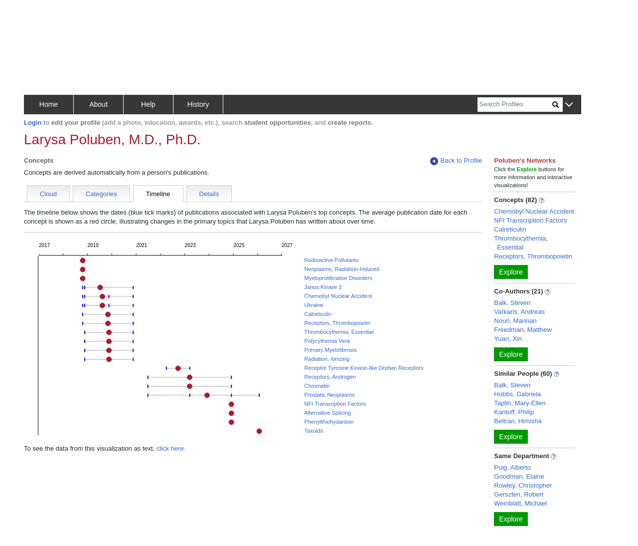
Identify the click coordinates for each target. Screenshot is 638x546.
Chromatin (317, 386)
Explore (510, 272)
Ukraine (314, 305)
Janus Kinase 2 (323, 287)
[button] (569, 105)
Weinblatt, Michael (520, 503)
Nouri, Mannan (515, 320)
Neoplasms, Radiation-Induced (342, 269)
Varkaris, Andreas (519, 311)
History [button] (198, 104)
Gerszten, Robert (518, 494)
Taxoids (314, 431)
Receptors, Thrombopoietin (337, 323)
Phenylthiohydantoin (329, 422)
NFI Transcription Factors (335, 404)
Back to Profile (456, 161)
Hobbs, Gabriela (517, 394)
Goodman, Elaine (519, 476)
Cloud (48, 194)
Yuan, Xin (508, 338)
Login (32, 122)
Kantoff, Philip (514, 412)
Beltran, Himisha (517, 421)
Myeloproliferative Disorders (338, 278)
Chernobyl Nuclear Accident (338, 296)
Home (48, 104)
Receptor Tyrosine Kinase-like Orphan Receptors (364, 368)
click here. (171, 448)
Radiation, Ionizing (327, 359)
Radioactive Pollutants (332, 260)
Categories (101, 194)
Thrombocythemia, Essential (339, 332)
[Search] (515, 104)
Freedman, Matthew (523, 329)
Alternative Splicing (328, 413)
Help (148, 104)
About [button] (98, 104)
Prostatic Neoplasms (330, 395)
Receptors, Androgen (330, 377)
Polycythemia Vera (327, 341)
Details (209, 194)
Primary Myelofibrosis (331, 350)
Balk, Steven (512, 302)
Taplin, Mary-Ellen (519, 403)
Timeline (158, 194)
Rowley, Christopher (523, 485)
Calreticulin (318, 314)
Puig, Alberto (512, 467)
